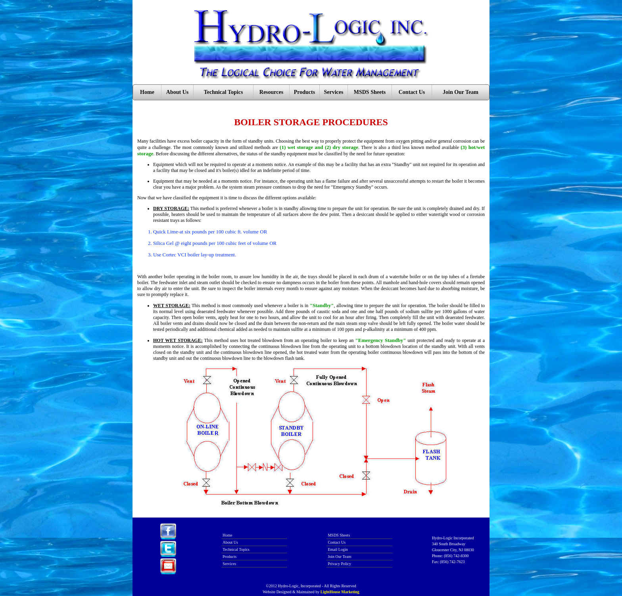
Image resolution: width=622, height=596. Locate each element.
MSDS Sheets (370, 92)
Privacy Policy (339, 564)
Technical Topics (223, 92)
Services (334, 92)
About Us (177, 92)
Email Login (337, 549)
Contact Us (412, 92)
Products (304, 92)
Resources (271, 92)
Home (147, 92)
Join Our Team (460, 92)
